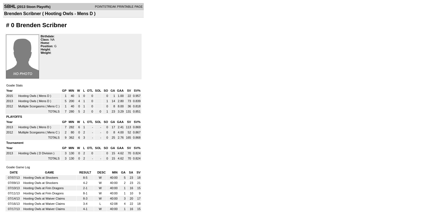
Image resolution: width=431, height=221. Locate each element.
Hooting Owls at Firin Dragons (43, 188)
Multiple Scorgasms (31, 106)
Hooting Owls (27, 95)
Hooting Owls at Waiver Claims (44, 198)
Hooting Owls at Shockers (40, 177)
